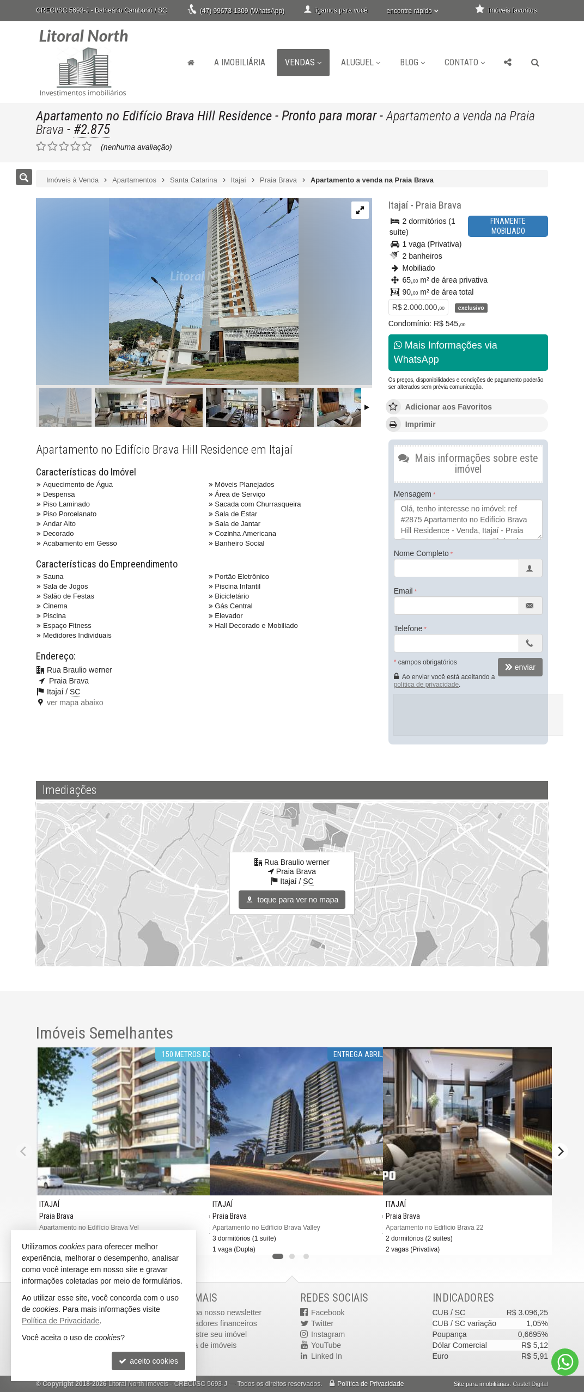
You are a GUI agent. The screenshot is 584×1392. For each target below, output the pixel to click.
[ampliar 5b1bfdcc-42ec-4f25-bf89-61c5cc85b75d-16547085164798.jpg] (167, 292)
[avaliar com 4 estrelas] (75, 146)
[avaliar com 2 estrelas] (52, 146)
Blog (412, 62)
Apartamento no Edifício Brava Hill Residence (155, 116)
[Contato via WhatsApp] (565, 1362)
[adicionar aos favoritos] (366, 1239)
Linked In (326, 1356)
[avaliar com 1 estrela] (41, 146)
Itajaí (397, 205)
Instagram (328, 1334)
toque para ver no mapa (292, 899)
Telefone (408, 628)
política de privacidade (426, 684)
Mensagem (412, 494)
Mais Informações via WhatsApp (445, 352)
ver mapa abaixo (75, 702)
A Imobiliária (239, 62)
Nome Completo (421, 553)
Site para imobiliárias (481, 1384)
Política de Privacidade (370, 1384)
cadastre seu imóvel (213, 1334)
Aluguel (360, 62)
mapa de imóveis (208, 1345)
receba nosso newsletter (220, 1312)
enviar (520, 667)
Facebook (327, 1312)
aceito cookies (148, 1361)
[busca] (535, 62)
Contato (465, 62)
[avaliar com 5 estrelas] (87, 146)
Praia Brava (436, 205)
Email (403, 591)
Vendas (303, 62)
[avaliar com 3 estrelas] (64, 146)
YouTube (326, 1345)
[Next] (560, 1151)
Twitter (322, 1323)
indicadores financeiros (218, 1323)
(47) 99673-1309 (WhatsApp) (242, 11)
